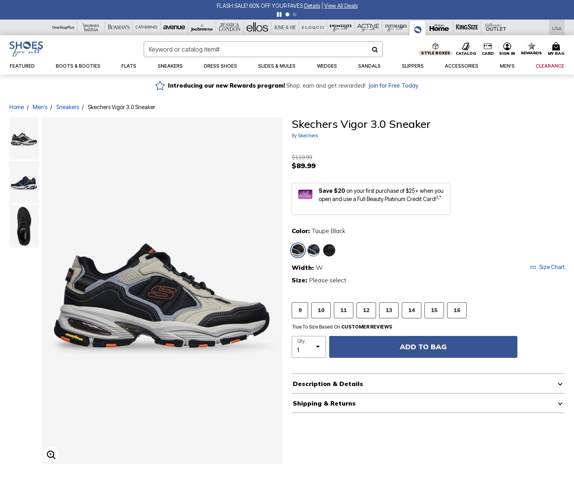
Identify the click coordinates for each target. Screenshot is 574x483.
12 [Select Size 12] (366, 310)
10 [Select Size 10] (321, 310)
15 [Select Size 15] (434, 310)
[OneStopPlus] (63, 27)
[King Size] (467, 27)
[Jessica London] (230, 27)
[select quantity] (309, 347)
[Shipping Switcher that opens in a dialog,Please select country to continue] (557, 27)
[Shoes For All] (418, 28)
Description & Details (328, 384)
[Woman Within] (91, 27)
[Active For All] (368, 27)
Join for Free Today (393, 85)
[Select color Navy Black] (313, 250)
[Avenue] (174, 27)
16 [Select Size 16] (457, 310)
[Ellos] (257, 27)
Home (16, 107)
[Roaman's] (119, 27)
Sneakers (67, 107)
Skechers (308, 135)
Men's (40, 107)
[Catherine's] (146, 27)
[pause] (279, 14)
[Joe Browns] (202, 27)
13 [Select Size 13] (389, 310)
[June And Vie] (285, 27)
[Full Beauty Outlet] (495, 27)
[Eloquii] (313, 27)
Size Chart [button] (547, 267)
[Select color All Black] (329, 250)
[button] (507, 49)
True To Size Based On (342, 327)
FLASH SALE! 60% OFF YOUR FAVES (348, 5)
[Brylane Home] (439, 27)
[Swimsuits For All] (341, 27)
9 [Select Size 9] (299, 310)
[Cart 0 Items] (557, 49)
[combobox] (263, 49)
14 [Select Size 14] (411, 310)
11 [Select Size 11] (343, 310)
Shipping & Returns (324, 403)
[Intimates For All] (396, 27)
